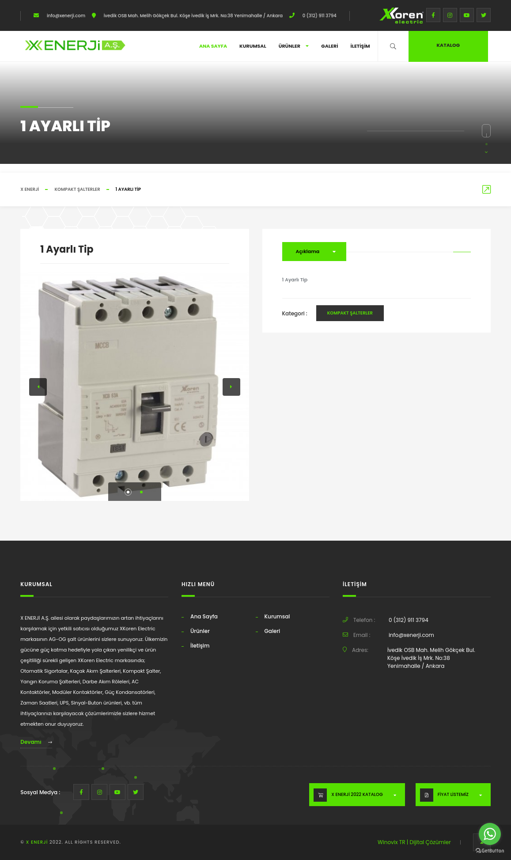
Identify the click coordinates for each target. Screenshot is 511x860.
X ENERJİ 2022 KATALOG (356, 794)
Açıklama (308, 251)
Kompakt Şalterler (77, 189)
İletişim (360, 45)
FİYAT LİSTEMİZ (453, 794)
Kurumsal (252, 45)
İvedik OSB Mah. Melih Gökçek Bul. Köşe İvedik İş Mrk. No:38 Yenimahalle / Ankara (192, 15)
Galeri (329, 45)
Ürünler (294, 45)
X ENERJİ (29, 189)
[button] (128, 492)
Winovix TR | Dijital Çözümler (414, 842)
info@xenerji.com (65, 15)
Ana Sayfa (213, 45)
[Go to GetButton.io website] (490, 851)
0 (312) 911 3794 (319, 15)
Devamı (36, 742)
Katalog (448, 45)
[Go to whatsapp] (490, 834)
